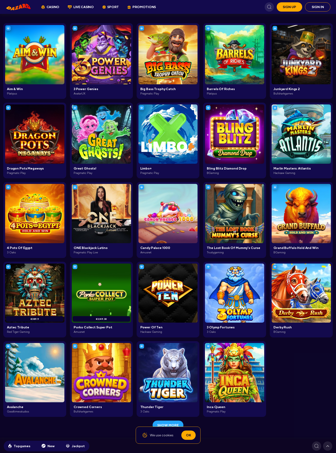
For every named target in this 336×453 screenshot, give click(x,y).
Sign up (289, 7)
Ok (188, 435)
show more (168, 425)
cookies (167, 435)
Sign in (318, 7)
